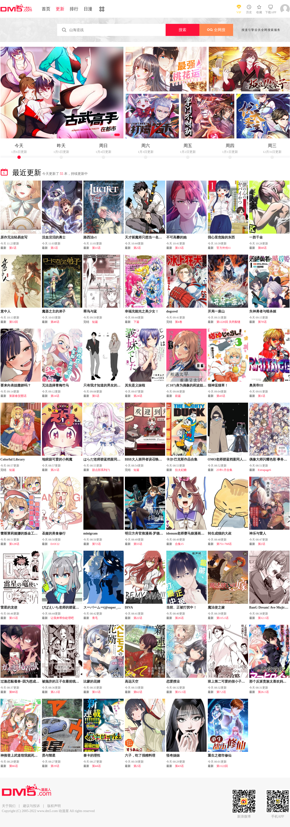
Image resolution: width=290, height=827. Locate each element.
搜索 (182, 30)
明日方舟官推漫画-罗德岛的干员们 (151, 533)
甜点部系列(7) (101, 470)
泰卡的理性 (91, 755)
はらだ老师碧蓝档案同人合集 (105, 459)
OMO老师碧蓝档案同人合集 (229, 459)
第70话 (262, 322)
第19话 (55, 766)
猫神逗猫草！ (218, 385)
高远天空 (131, 681)
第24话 (138, 396)
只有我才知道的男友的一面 (103, 385)
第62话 (138, 692)
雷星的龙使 (8, 607)
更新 (60, 9)
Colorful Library (12, 459)
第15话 (13, 618)
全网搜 (216, 30)
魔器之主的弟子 (54, 311)
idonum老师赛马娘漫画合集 (187, 533)
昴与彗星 (48, 755)
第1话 (12, 248)
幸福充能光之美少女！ (142, 311)
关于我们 (8, 806)
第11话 (96, 248)
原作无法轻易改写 (13, 237)
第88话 (13, 692)
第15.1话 (180, 692)
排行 (74, 9)
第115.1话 (222, 618)
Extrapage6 (264, 470)
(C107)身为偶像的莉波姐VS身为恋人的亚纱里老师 (203, 385)
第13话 (179, 248)
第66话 (13, 766)
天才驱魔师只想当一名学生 (145, 237)
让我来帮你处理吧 (62, 618)
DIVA (129, 607)
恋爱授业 (173, 681)
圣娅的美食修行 (54, 533)
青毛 (95, 618)
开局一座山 (216, 311)
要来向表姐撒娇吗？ (15, 385)
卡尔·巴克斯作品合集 (182, 459)
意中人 (5, 311)
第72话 (96, 544)
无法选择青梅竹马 (55, 385)
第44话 (96, 766)
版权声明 (54, 806)
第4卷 (178, 322)
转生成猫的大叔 (219, 533)
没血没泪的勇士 (54, 237)
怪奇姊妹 (173, 755)
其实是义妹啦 (135, 385)
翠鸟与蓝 (90, 311)
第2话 (137, 248)
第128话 (14, 544)
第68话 (262, 248)
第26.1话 (263, 692)
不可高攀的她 (176, 237)
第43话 (220, 396)
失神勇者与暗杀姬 (262, 311)
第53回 (13, 322)
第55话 (138, 544)
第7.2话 (221, 692)
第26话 (179, 618)
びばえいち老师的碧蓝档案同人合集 (69, 607)
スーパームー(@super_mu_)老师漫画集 (112, 607)
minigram (90, 533)
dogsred (172, 311)
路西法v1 (90, 237)
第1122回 (222, 766)
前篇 (178, 396)
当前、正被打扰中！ (181, 607)
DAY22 (55, 544)
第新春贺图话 (18, 396)
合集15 (179, 544)
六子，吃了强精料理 (140, 755)
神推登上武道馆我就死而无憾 (22, 755)
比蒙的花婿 (91, 681)
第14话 (55, 396)
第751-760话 (224, 544)
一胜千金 (256, 237)
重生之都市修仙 (219, 755)
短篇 (95, 322)
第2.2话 (55, 692)
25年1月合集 (224, 470)
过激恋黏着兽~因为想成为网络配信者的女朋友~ (36, 681)
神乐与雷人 (257, 533)
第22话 (138, 618)
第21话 (55, 470)
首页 (46, 9)
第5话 (95, 396)
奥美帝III (256, 385)
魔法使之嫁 (216, 607)
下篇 (136, 322)
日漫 (88, 9)
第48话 (55, 322)
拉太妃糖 (181, 470)
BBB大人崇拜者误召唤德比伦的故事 (152, 459)
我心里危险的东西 (221, 237)
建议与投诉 (31, 806)
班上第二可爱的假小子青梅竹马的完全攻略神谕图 (245, 681)
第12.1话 (263, 618)
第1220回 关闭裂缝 (228, 322)
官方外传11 (223, 248)
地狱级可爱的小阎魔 (57, 459)
